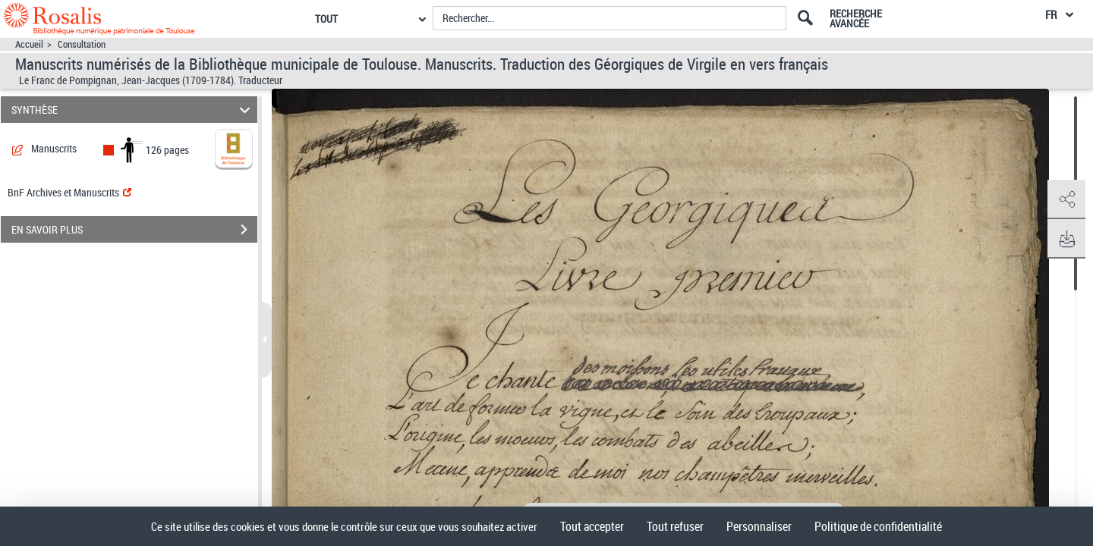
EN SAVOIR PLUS (134, 229)
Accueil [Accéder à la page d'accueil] (29, 44)
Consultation (82, 44)
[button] (1066, 199)
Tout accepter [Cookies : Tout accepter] (592, 526)
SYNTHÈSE (133, 109)
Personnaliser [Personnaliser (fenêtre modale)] (759, 526)
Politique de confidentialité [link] (878, 526)
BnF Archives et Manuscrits (69, 192)
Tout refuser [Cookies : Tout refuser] (675, 526)
